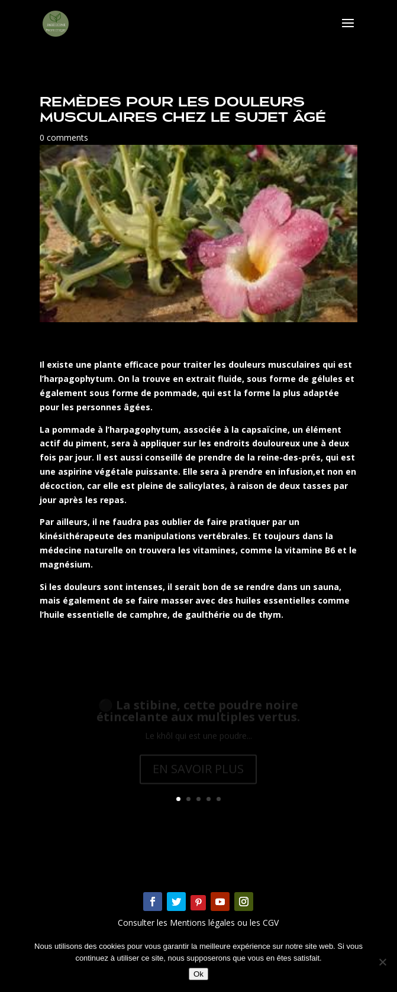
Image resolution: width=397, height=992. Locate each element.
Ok (198, 974)
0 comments (64, 137)
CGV (269, 922)
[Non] (382, 962)
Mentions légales (203, 922)
